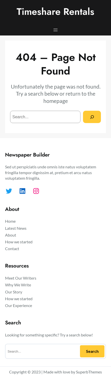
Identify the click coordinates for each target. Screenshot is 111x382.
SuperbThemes (89, 371)
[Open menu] (55, 30)
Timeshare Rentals (55, 11)
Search (92, 351)
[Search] (92, 117)
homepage (55, 101)
